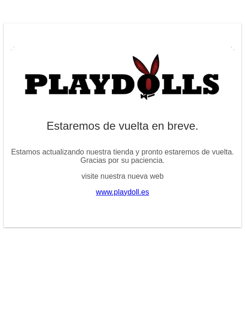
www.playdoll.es (122, 192)
